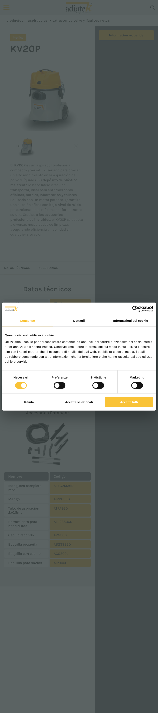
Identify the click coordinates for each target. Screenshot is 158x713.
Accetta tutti (129, 402)
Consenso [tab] (27, 320)
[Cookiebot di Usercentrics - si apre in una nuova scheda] (135, 309)
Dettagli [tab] (79, 320)
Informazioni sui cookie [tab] (130, 320)
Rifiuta (29, 402)
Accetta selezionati (79, 402)
